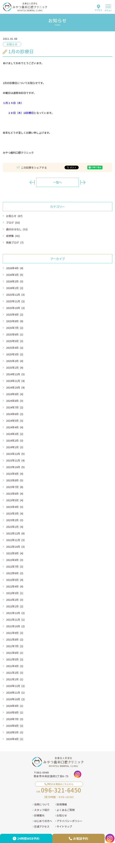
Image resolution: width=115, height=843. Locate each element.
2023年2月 (14, 520)
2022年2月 (14, 599)
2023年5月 (14, 500)
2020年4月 (14, 739)
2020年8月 (14, 712)
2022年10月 (15, 546)
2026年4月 (14, 268)
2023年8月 (14, 480)
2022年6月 (14, 573)
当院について (41, 804)
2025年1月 (14, 367)
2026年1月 (14, 288)
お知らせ (14, 216)
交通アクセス (41, 826)
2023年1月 (14, 527)
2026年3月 (14, 275)
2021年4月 (14, 666)
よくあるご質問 (65, 810)
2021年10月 (15, 626)
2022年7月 (14, 566)
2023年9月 (14, 473)
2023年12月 (15, 454)
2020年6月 (14, 725)
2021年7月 (14, 646)
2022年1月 (14, 606)
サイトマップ (63, 826)
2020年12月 (15, 686)
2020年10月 (15, 699)
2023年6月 (14, 493)
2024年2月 (14, 440)
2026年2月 (14, 281)
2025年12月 (15, 294)
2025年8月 (14, 321)
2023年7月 (14, 487)
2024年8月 (14, 401)
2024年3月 (14, 434)
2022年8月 (14, 560)
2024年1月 (14, 447)
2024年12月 (15, 374)
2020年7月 (14, 719)
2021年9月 (14, 633)
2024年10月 (15, 387)
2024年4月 (14, 427)
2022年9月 (14, 553)
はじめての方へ (42, 821)
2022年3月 (14, 593)
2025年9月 (14, 314)
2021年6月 (14, 653)
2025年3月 (14, 354)
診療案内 (38, 815)
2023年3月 (14, 513)
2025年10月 (15, 308)
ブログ (13, 222)
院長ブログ (15, 242)
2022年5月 (14, 580)
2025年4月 (14, 347)
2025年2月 (14, 361)
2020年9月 (14, 706)
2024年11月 (15, 381)
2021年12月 (15, 613)
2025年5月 (14, 341)
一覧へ (57, 182)
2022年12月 (15, 533)
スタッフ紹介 (41, 810)
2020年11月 (15, 692)
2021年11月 (15, 619)
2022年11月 (15, 540)
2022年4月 (14, 586)
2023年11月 (15, 460)
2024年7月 (14, 407)
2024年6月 (14, 414)
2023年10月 (15, 467)
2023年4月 (14, 507)
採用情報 (61, 804)
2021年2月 (14, 672)
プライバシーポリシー (68, 821)
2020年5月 (14, 732)
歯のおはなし (17, 229)
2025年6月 (14, 334)
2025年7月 (14, 328)
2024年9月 (14, 394)
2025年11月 (15, 301)
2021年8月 (14, 639)
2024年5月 (14, 420)
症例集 (13, 236)
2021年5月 (14, 659)
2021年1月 (14, 679)
